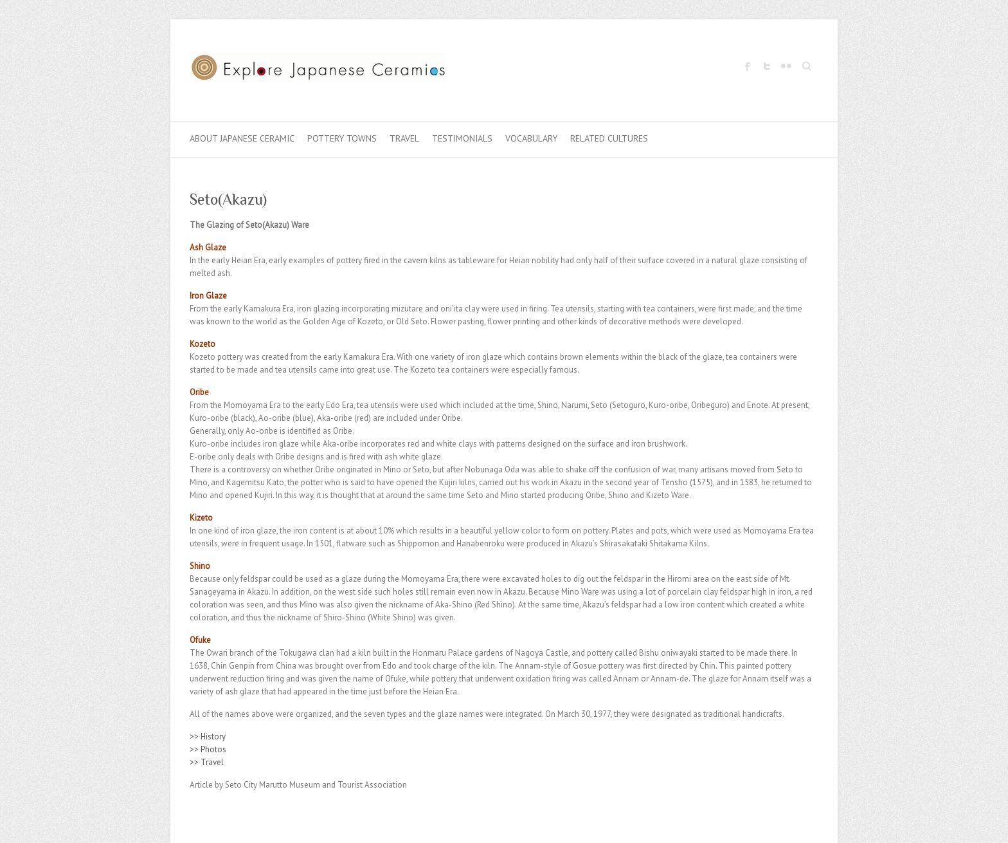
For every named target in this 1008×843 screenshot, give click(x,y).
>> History (208, 736)
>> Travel (207, 762)
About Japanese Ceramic (242, 138)
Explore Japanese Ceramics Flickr (786, 66)
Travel (404, 138)
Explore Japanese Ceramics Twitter (767, 66)
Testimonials (462, 138)
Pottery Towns (342, 138)
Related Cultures (609, 138)
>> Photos (208, 749)
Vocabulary (531, 138)
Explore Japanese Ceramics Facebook (747, 66)
